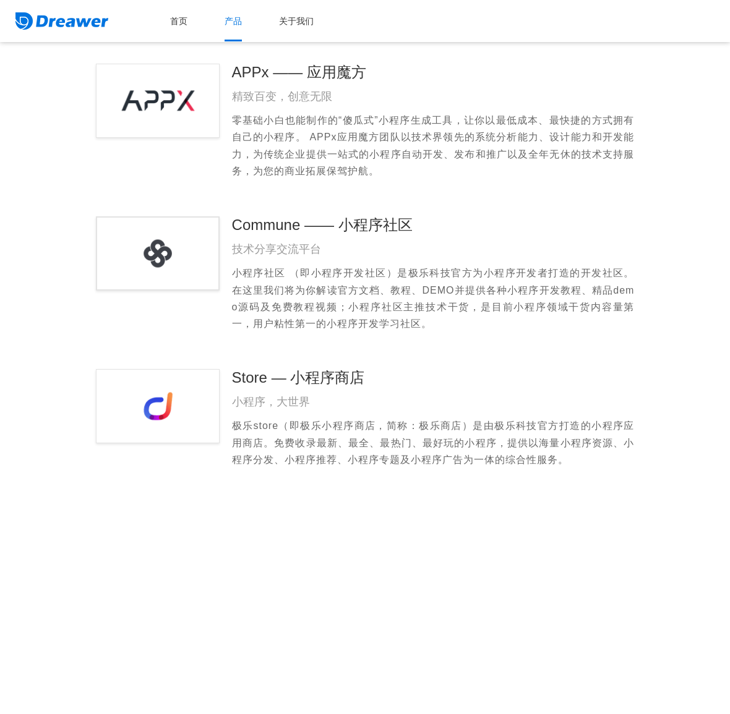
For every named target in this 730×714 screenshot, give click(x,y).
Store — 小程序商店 (298, 377)
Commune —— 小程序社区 (322, 224)
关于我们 (296, 21)
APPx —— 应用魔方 (299, 72)
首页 (178, 21)
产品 (233, 21)
